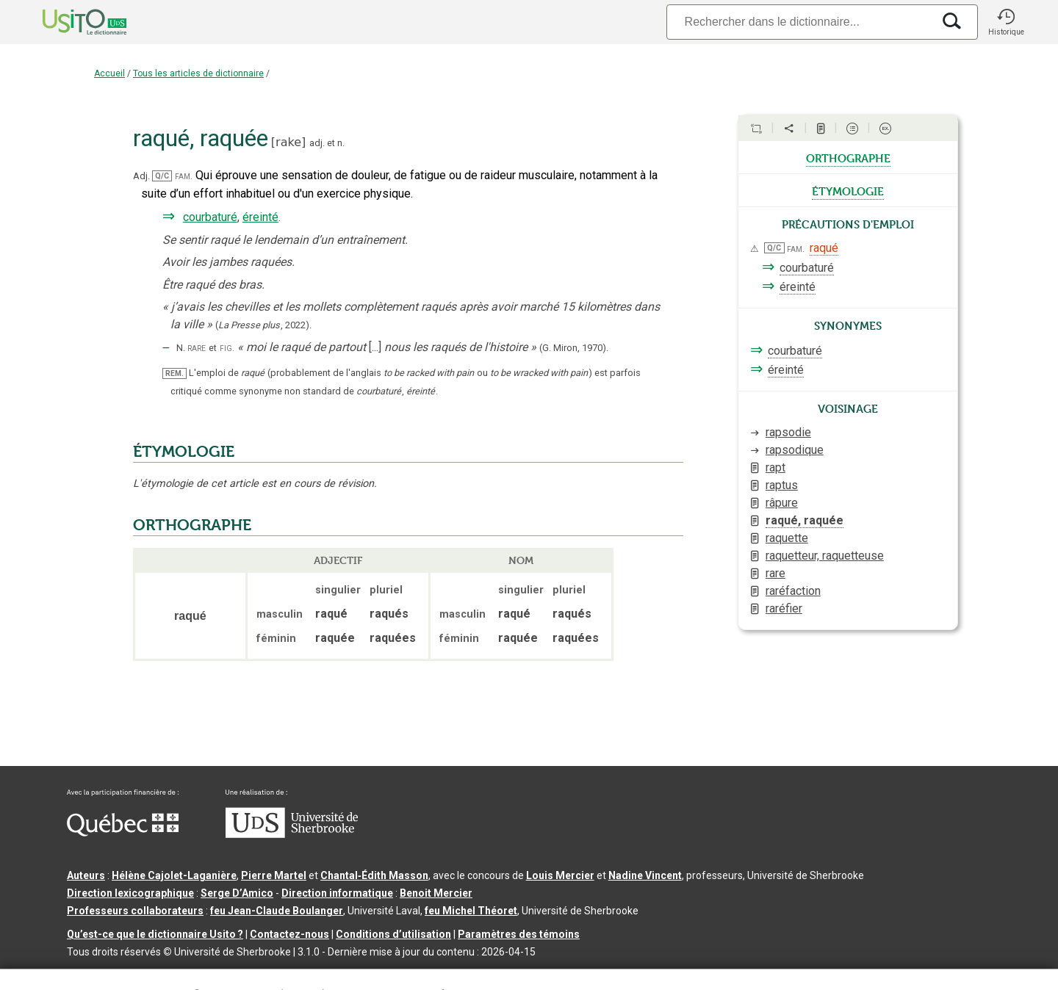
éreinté (260, 217)
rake (288, 142)
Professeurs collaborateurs (135, 911)
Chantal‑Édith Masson (374, 875)
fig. (227, 348)
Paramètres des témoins (519, 934)
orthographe (848, 157)
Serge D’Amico (237, 893)
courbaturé (210, 217)
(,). (263, 324)
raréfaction (793, 591)
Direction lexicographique (130, 893)
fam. (183, 176)
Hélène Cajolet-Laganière (174, 875)
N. (180, 347)
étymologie (848, 190)
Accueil (109, 73)
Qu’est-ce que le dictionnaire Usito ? (155, 934)
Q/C (162, 176)
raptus (782, 485)
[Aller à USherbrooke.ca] (292, 834)
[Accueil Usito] (68, 22)
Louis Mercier (560, 875)
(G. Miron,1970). (573, 347)
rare (196, 348)
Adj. (141, 175)
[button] (1006, 22)
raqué (824, 248)
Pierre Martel (273, 875)
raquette (787, 538)
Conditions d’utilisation (393, 934)
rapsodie (788, 432)
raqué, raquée (804, 520)
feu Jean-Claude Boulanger (276, 911)
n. (341, 142)
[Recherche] (799, 21)
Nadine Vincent (645, 875)
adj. (317, 142)
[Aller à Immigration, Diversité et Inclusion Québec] (123, 833)
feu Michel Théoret (471, 911)
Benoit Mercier (436, 893)
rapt (775, 467)
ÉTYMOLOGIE (183, 451)
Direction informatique (337, 893)
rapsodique (795, 450)
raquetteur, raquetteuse (825, 556)
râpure (782, 503)
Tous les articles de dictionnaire (198, 73)
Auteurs (86, 875)
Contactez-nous (289, 934)
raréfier (784, 608)
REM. (174, 373)
